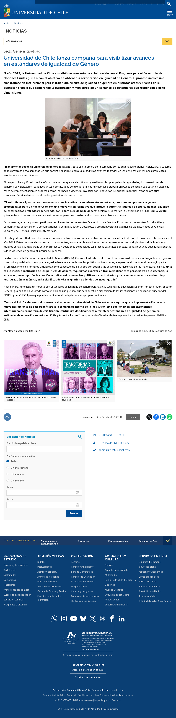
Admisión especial (47, 571)
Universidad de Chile (74, 708)
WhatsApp (169, 417)
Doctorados (10, 580)
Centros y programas (82, 591)
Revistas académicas (149, 586)
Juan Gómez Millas (104, 694)
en (152, 3)
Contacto (116, 699)
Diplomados (10, 575)
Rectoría (75, 561)
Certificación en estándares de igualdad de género (88, 654)
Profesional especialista (16, 589)
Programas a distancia (15, 604)
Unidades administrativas (84, 601)
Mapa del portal (102, 699)
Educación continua (14, 599)
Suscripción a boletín (114, 450)
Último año (15, 480)
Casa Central (117, 689)
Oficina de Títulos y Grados (51, 591)
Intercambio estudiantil (49, 586)
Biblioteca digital (147, 566)
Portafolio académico (150, 591)
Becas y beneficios (47, 581)
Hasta (9, 499)
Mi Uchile (131, 3)
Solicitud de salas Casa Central (155, 601)
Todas (12, 461)
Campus (47, 694)
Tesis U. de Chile (147, 581)
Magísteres (9, 585)
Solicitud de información (88, 677)
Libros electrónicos (149, 576)
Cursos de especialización (17, 594)
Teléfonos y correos (83, 699)
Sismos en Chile (147, 596)
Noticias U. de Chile (112, 435)
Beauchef (71, 694)
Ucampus (156, 561)
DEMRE (41, 561)
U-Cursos (119, 3)
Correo (143, 3)
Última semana (17, 467)
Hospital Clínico (79, 586)
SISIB (60, 708)
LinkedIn (162, 417)
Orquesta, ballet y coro (117, 594)
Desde (10, 487)
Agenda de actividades (117, 570)
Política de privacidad (107, 708)
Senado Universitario (82, 571)
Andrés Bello (58, 694)
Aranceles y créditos (48, 576)
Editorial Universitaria (116, 604)
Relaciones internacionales (85, 596)
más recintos (126, 694)
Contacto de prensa (114, 442)
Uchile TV (131, 580)
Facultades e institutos (83, 581)
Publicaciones (112, 599)
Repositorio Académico (151, 571)
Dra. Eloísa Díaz (85, 694)
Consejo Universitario (82, 566)
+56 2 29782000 (63, 699)
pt (163, 3)
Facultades (100, 3)
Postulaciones (44, 566)
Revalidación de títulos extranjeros (49, 598)
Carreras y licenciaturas (16, 565)
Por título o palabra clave (21, 443)
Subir (7, 417)
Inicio (6, 23)
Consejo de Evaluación (83, 576)
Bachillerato (10, 570)
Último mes (15, 474)
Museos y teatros (114, 589)
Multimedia (111, 575)
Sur (117, 694)
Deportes (110, 585)
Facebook (156, 417)
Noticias (18, 23)
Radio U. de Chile (114, 580)
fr (157, 3)
